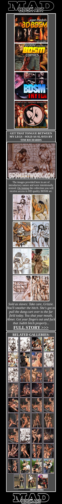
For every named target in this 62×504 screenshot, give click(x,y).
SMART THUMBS (36, 490)
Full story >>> (31, 327)
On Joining (23, 188)
